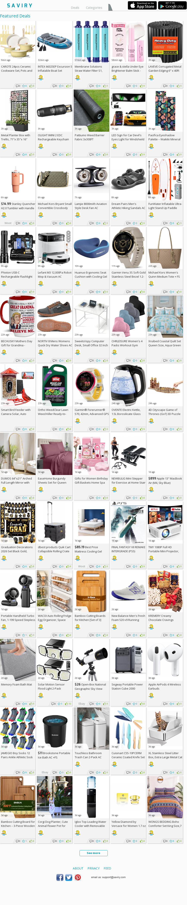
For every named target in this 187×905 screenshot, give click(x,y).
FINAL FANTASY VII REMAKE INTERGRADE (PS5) (128, 549)
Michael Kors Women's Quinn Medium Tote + (164, 274)
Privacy (93, 868)
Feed (107, 868)
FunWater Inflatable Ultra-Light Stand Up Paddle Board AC (165, 208)
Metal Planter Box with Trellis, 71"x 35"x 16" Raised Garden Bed (15, 139)
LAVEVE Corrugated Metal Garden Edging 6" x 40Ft (164, 69)
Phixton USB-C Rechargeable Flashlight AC (16, 277)
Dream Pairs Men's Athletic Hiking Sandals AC (128, 206)
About (78, 868)
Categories (94, 7)
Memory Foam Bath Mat (16, 684)
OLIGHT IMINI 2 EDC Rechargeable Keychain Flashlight (53, 139)
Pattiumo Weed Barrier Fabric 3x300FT (89, 137)
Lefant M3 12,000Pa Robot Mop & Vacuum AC (55, 274)
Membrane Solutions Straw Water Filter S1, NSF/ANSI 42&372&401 (89, 71)
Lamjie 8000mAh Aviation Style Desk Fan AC (91, 206)
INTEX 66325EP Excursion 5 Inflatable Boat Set (55, 69)
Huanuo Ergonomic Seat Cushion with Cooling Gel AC (91, 277)
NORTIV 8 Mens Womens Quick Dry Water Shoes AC (55, 343)
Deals (75, 7)
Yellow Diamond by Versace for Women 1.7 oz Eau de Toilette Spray (129, 826)
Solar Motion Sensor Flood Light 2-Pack (51, 686)
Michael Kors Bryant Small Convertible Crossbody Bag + (55, 208)
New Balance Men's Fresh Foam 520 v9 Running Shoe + (128, 620)
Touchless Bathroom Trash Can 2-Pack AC (88, 755)
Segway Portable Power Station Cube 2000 (127, 686)
